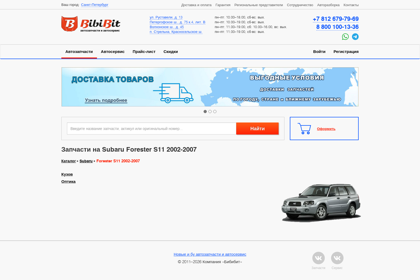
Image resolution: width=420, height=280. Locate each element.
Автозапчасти (79, 51)
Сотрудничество (300, 5)
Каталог (68, 161)
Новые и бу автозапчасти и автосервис (210, 254)
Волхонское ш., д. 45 (167, 27)
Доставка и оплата (196, 5)
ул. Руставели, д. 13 (166, 17)
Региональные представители (258, 5)
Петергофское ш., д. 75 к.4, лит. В (177, 22)
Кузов (67, 174)
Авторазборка (328, 5)
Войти (319, 51)
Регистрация (346, 51)
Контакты (351, 5)
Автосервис (113, 51)
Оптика (68, 181)
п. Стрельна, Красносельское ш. (176, 31)
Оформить (326, 128)
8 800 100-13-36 (337, 26)
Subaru (86, 161)
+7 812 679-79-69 (336, 18)
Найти (257, 128)
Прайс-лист (144, 51)
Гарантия (223, 5)
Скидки (171, 51)
